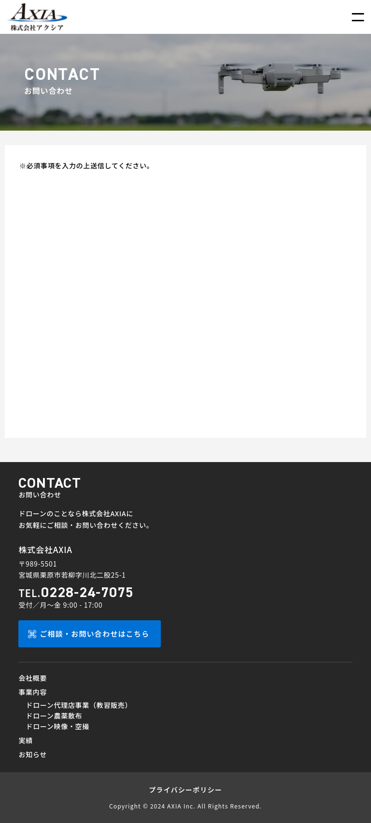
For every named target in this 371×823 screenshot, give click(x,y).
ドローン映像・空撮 (57, 726)
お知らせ (32, 754)
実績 (25, 740)
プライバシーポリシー (185, 789)
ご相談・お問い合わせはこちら (94, 633)
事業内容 (32, 692)
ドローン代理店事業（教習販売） (79, 705)
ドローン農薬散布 (54, 715)
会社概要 (32, 678)
